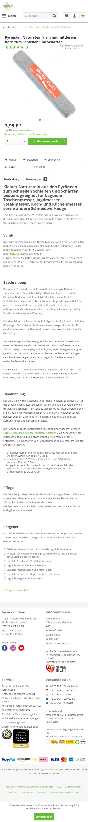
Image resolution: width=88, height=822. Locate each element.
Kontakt (10, 786)
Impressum (52, 638)
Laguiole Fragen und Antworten (24, 578)
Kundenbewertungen (58, 643)
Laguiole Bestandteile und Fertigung (27, 565)
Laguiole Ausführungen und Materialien (29, 569)
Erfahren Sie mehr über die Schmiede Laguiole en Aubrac (39, 549)
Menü (9, 15)
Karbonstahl (44, 459)
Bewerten (30, 159)
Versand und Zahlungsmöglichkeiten (59, 620)
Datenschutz (53, 634)
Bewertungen (36, 179)
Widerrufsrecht (54, 630)
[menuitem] (9, 15)
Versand (55, 729)
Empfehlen (52, 159)
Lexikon (78, 792)
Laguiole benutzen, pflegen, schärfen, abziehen (29, 432)
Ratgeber (15, 254)
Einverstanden (44, 816)
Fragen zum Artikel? (15, 590)
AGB (48, 626)
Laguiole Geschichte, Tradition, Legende (29, 561)
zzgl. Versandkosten (24, 130)
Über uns (41, 792)
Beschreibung (12, 179)
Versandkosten (51, 769)
